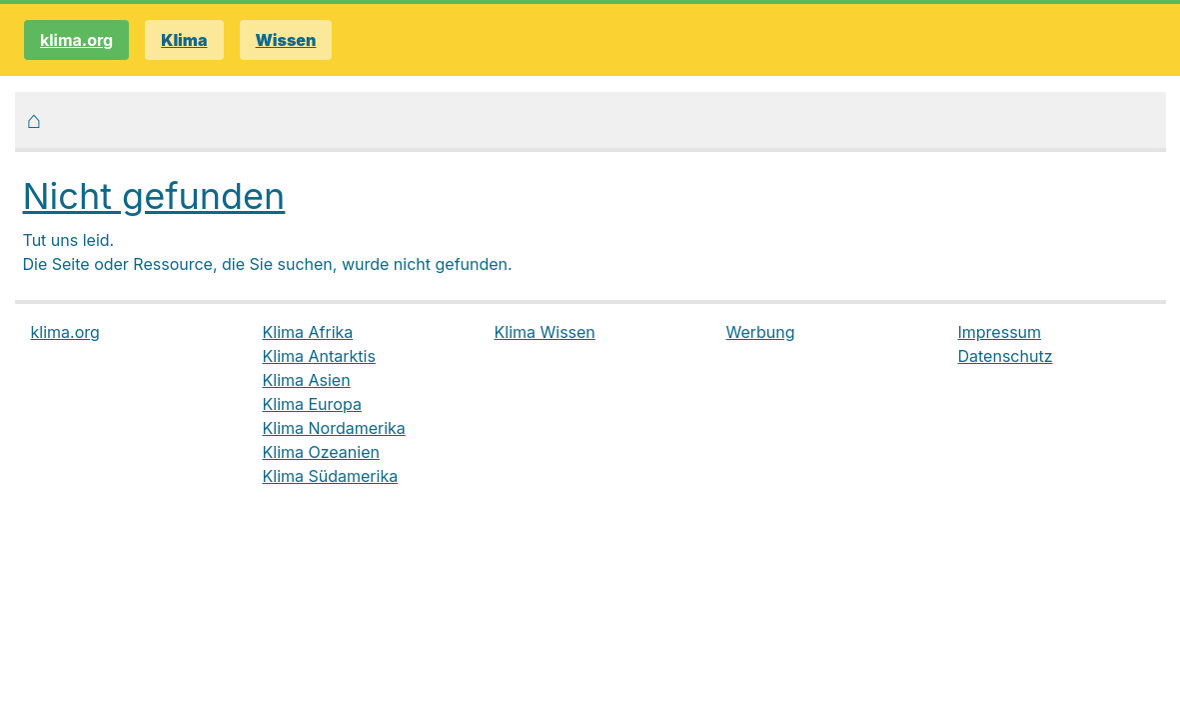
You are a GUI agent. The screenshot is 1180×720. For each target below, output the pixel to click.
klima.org (76, 40)
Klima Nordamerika (334, 428)
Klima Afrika (308, 332)
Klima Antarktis (319, 356)
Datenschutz (1005, 356)
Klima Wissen (545, 332)
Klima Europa (312, 404)
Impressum (1000, 332)
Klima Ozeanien (321, 452)
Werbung (760, 332)
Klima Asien (307, 380)
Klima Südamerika (331, 476)
